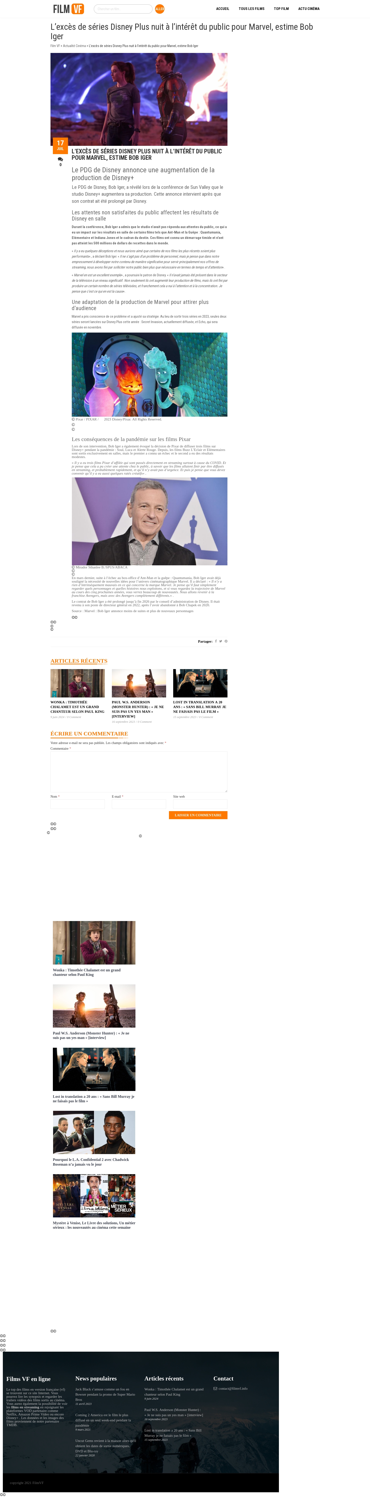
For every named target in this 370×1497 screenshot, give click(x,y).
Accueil (222, 9)
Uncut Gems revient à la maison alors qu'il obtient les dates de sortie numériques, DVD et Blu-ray (106, 1446)
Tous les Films (252, 9)
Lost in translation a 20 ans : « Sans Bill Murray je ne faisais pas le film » (199, 706)
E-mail (117, 796)
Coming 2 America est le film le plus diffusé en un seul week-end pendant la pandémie (103, 1420)
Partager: (205, 641)
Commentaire (60, 748)
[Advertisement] (94, 876)
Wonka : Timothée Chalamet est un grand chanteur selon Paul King (77, 706)
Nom (55, 796)
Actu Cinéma (309, 9)
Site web (179, 796)
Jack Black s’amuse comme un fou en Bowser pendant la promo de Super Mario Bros (105, 1394)
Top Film (281, 9)
